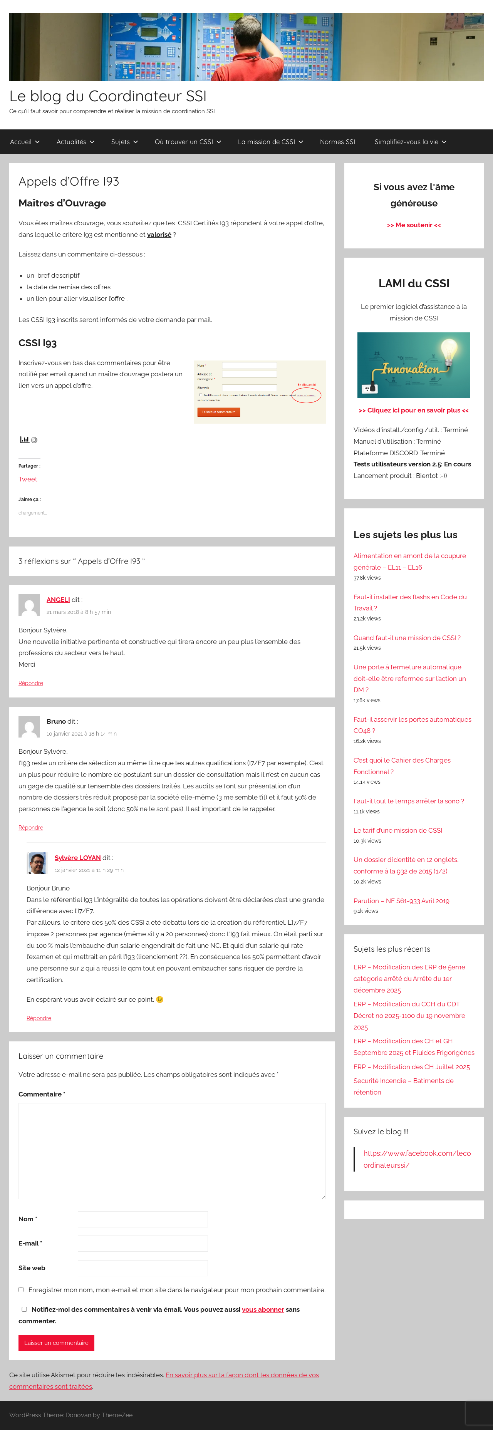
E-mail (30, 1243)
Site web (31, 1268)
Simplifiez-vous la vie (411, 141)
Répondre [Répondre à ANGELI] (30, 683)
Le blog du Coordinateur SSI (108, 95)
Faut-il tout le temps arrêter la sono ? (409, 801)
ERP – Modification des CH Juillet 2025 (412, 1067)
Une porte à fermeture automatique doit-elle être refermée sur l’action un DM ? (410, 678)
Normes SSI (337, 141)
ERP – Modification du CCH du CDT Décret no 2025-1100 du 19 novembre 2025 (409, 1015)
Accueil (25, 141)
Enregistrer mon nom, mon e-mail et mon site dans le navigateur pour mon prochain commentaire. (177, 1290)
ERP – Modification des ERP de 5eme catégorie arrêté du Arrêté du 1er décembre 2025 (409, 978)
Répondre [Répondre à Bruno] (30, 828)
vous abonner (263, 1309)
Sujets (124, 141)
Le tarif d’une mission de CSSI (398, 830)
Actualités (76, 141)
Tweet (27, 478)
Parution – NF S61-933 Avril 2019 (401, 901)
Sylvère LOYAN (78, 858)
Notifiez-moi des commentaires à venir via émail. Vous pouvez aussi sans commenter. (159, 1315)
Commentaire (41, 1094)
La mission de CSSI (271, 141)
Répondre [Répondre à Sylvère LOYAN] (39, 1018)
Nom (27, 1219)
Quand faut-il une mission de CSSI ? (407, 638)
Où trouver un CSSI (188, 141)
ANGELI (58, 600)
